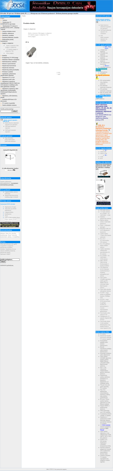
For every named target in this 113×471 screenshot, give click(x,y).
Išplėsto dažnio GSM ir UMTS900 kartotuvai (105, 221)
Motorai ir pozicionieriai (8, 63)
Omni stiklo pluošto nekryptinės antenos (105, 290)
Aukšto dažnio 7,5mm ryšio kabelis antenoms (105, 235)
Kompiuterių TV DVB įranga (9, 57)
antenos (101, 193)
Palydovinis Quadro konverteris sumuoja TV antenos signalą (105, 337)
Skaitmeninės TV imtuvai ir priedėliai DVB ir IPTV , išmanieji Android (10, 27)
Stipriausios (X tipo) (10, 207)
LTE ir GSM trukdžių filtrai (12, 217)
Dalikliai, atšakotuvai (7, 33)
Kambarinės (8, 214)
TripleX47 (107, 318)
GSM (101, 157)
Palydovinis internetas (7, 67)
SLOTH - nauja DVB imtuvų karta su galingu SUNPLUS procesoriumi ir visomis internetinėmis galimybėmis (105, 305)
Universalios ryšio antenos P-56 (105, 313)
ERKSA (52, 469)
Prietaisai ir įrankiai (7, 72)
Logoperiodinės (9, 212)
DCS (101, 158)
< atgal (58, 74)
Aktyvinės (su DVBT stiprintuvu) (10, 209)
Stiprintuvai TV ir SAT (8, 77)
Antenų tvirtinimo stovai (8, 31)
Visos (6, 216)
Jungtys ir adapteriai (7, 43)
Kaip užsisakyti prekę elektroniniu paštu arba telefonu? (10, 139)
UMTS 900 (103, 152)
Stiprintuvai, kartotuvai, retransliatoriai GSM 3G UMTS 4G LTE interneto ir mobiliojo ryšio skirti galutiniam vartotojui (10, 84)
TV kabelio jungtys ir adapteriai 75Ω (11, 50)
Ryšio (97, 193)
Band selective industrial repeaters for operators (12, 123)
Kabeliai (4, 55)
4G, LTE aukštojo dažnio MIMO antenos (105, 245)
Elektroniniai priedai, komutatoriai (7, 40)
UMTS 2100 (103, 153)
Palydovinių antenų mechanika (10, 70)
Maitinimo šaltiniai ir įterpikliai (10, 59)
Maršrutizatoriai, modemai (9, 61)
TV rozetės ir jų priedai (8, 103)
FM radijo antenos (105, 210)
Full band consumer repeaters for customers (105, 38)
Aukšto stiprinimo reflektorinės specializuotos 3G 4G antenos (105, 251)
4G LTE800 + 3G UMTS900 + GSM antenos (105, 257)
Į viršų (58, 72)
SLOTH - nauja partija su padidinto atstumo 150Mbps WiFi (105, 295)
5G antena (103, 334)
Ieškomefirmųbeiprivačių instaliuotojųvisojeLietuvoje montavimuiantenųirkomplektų (9, 235)
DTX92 (102, 320)
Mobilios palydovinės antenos (105, 217)
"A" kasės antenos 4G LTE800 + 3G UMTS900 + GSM (105, 213)
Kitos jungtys (9, 53)
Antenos (4, 20)
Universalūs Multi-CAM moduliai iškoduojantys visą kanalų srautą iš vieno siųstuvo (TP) (105, 325)
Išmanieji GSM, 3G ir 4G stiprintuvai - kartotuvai (105, 230)
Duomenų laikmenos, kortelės (9, 37)
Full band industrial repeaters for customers (106, 31)
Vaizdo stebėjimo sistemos (9, 105)
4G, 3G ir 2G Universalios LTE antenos (104, 240)
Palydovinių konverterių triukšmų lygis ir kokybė (11, 196)
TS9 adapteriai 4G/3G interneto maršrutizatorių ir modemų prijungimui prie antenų (105, 272)
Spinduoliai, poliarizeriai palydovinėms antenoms (8, 74)
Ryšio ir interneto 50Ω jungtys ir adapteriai (11, 46)
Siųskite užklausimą (5, 181)
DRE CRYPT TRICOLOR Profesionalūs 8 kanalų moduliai (104, 263)
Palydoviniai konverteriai (8, 65)
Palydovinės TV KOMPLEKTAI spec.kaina (8, 23)
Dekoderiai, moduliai (7, 35)
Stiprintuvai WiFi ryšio (8, 79)
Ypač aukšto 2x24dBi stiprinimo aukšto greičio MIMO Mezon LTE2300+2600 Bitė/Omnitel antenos (105, 282)
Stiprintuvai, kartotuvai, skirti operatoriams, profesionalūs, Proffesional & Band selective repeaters (9, 91)
